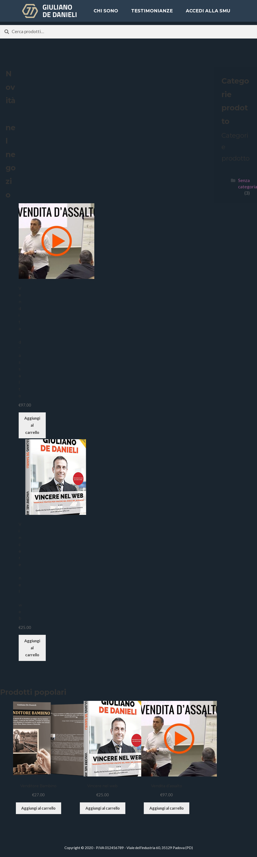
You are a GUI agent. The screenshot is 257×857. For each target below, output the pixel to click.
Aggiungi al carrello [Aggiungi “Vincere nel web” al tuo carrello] (32, 647)
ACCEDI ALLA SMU (208, 14)
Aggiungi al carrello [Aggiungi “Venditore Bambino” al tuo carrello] (38, 808)
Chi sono (106, 14)
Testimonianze (152, 14)
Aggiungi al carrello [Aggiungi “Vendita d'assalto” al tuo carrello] (32, 425)
